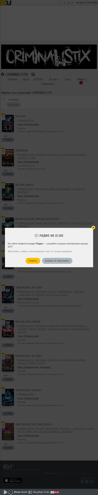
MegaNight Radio (41, 492)
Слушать (32, 261)
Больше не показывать (57, 261)
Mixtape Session (20, 492)
